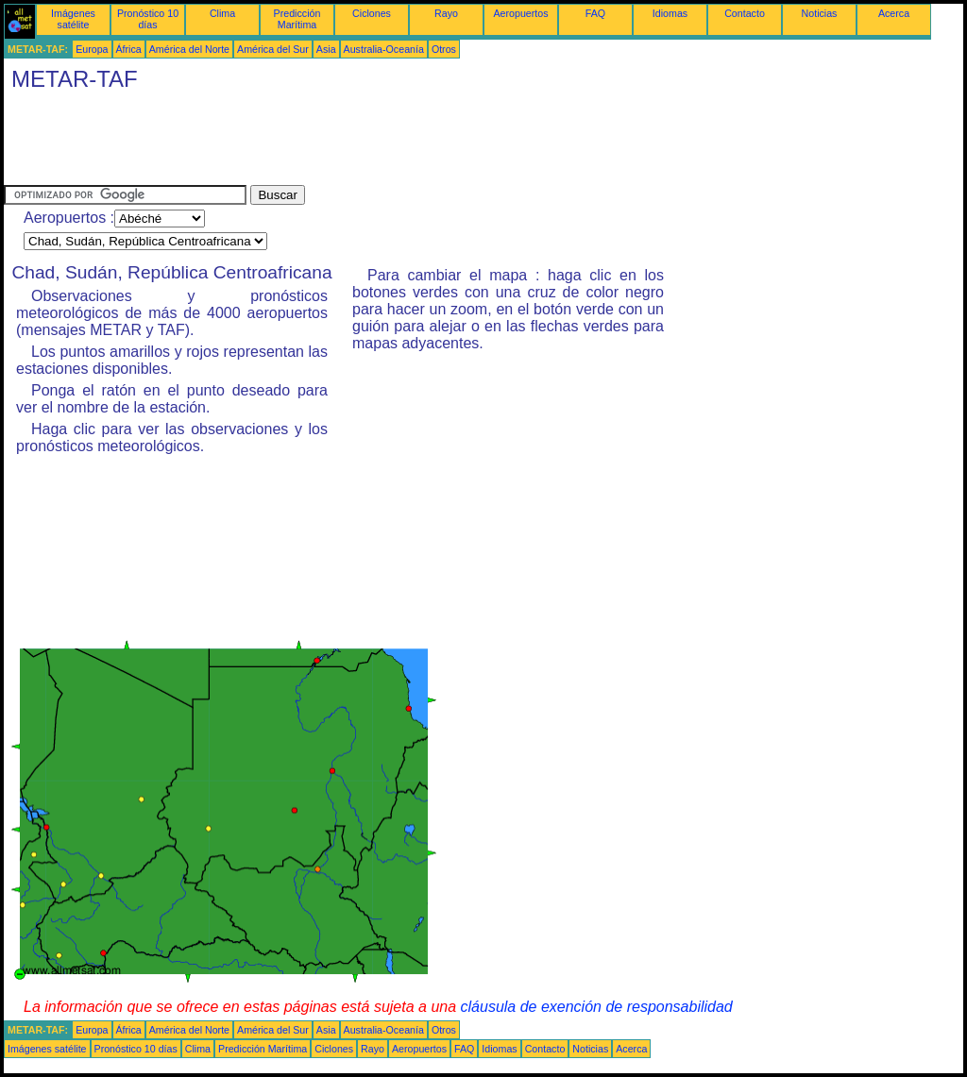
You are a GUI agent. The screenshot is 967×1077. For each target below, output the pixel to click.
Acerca (893, 13)
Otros (444, 49)
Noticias (820, 13)
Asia (326, 49)
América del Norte (189, 49)
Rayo (446, 13)
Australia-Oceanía (384, 49)
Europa (92, 49)
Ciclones (371, 13)
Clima (222, 13)
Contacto (744, 13)
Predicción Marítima (297, 19)
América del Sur (273, 49)
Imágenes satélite (73, 19)
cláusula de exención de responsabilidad (597, 1007)
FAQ (595, 13)
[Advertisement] (347, 142)
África (129, 49)
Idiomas (670, 13)
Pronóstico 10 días (147, 19)
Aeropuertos (520, 13)
